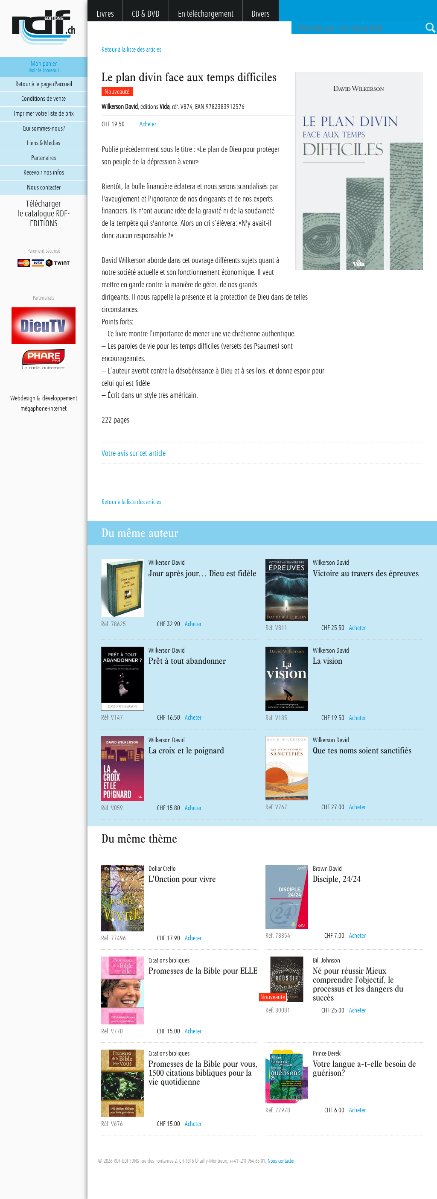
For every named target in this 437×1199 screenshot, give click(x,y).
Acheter (148, 124)
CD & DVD (146, 14)
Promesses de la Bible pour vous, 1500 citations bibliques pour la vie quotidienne (203, 1072)
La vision (327, 660)
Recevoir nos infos (43, 172)
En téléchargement (205, 14)
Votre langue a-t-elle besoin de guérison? (364, 1068)
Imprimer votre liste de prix (44, 113)
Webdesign (22, 398)
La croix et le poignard (186, 750)
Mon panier (44, 66)
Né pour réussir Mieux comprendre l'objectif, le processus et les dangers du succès (358, 984)
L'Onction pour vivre (182, 879)
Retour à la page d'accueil (43, 84)
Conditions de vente (43, 98)
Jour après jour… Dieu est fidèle (202, 573)
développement (59, 398)
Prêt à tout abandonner (187, 660)
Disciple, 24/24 (337, 879)
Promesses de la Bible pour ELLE (203, 970)
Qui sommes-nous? (44, 128)
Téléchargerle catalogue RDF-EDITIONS (44, 213)
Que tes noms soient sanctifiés (362, 750)
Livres (105, 14)
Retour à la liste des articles (131, 49)
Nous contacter (281, 1161)
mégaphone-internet (43, 408)
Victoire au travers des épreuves (366, 573)
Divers (260, 14)
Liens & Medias (43, 143)
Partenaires (43, 158)
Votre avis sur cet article (134, 453)
